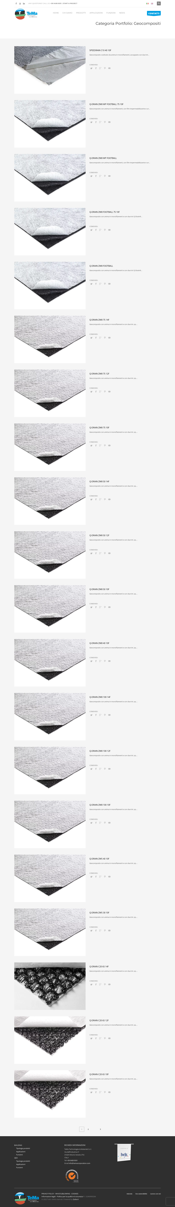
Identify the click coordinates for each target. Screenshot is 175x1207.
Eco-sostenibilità (141, 1194)
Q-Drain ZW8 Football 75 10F (104, 212)
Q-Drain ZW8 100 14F (99, 697)
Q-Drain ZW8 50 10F (99, 589)
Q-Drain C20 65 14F (99, 966)
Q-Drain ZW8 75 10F (99, 427)
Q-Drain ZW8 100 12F (99, 751)
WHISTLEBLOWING (62, 1193)
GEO (16, 1158)
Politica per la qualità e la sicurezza (70, 1196)
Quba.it (76, 1199)
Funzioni (19, 1154)
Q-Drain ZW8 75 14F (99, 319)
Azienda (129, 1194)
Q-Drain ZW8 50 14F (99, 481)
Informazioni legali (49, 1196)
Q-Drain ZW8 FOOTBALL (101, 265)
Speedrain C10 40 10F (100, 50)
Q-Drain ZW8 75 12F (99, 373)
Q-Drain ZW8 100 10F (99, 804)
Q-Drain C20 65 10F (99, 1074)
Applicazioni (20, 1151)
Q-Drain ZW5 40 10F (99, 858)
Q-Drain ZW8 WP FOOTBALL (103, 158)
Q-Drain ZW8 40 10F (99, 643)
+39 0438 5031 (55, 3)
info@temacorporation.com (79, 1163)
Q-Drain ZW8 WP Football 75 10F (106, 104)
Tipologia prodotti (23, 1148)
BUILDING (18, 1145)
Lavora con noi (155, 1194)
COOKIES (74, 1193)
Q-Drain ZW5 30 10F (99, 912)
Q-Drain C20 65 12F (99, 1020)
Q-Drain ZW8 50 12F (99, 535)
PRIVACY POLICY (48, 1193)
